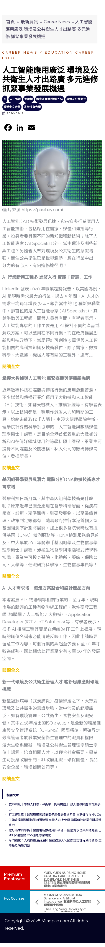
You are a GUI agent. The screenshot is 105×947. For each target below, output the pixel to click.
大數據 (28, 99)
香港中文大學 (11, 107)
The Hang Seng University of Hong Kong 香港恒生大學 (65, 910)
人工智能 (15, 99)
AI (4, 99)
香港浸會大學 (32, 107)
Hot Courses (14, 898)
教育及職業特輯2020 (49, 99)
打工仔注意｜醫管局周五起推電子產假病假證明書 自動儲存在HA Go (55, 814)
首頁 (10, 21)
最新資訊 (29, 21)
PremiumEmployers (14, 876)
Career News (57, 21)
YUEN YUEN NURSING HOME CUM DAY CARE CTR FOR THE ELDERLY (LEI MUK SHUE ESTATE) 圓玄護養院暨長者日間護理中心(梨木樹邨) (67, 879)
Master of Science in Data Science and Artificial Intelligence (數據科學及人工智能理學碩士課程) (67, 900)
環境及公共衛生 (76, 99)
